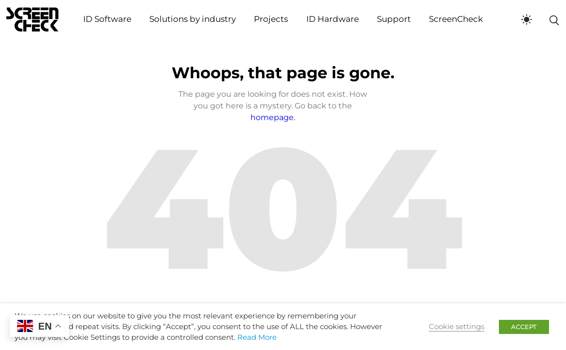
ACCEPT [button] (524, 327)
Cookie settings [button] (456, 326)
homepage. (272, 117)
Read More (257, 337)
